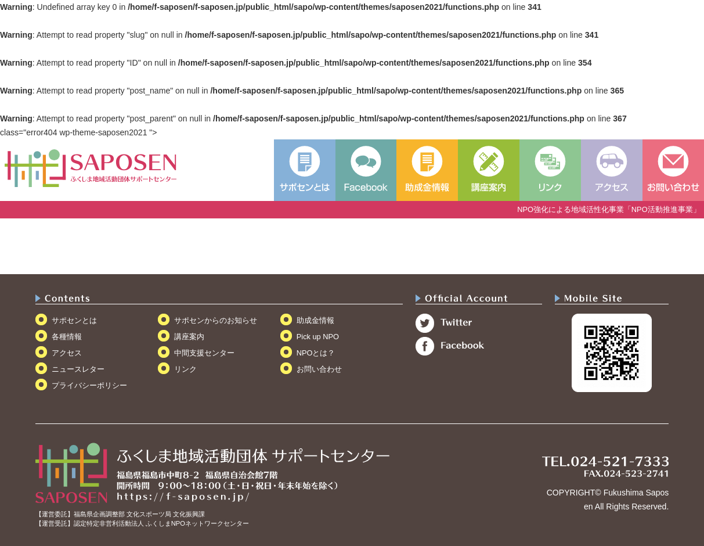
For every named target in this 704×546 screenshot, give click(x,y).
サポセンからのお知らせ (215, 320)
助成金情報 (315, 320)
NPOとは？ (316, 353)
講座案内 (189, 336)
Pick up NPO (318, 336)
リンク (185, 369)
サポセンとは (74, 320)
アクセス (67, 353)
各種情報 (67, 336)
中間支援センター (204, 353)
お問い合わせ (319, 369)
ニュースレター (78, 369)
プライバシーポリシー (89, 385)
